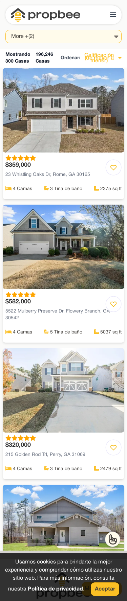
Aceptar (105, 589)
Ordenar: (70, 58)
